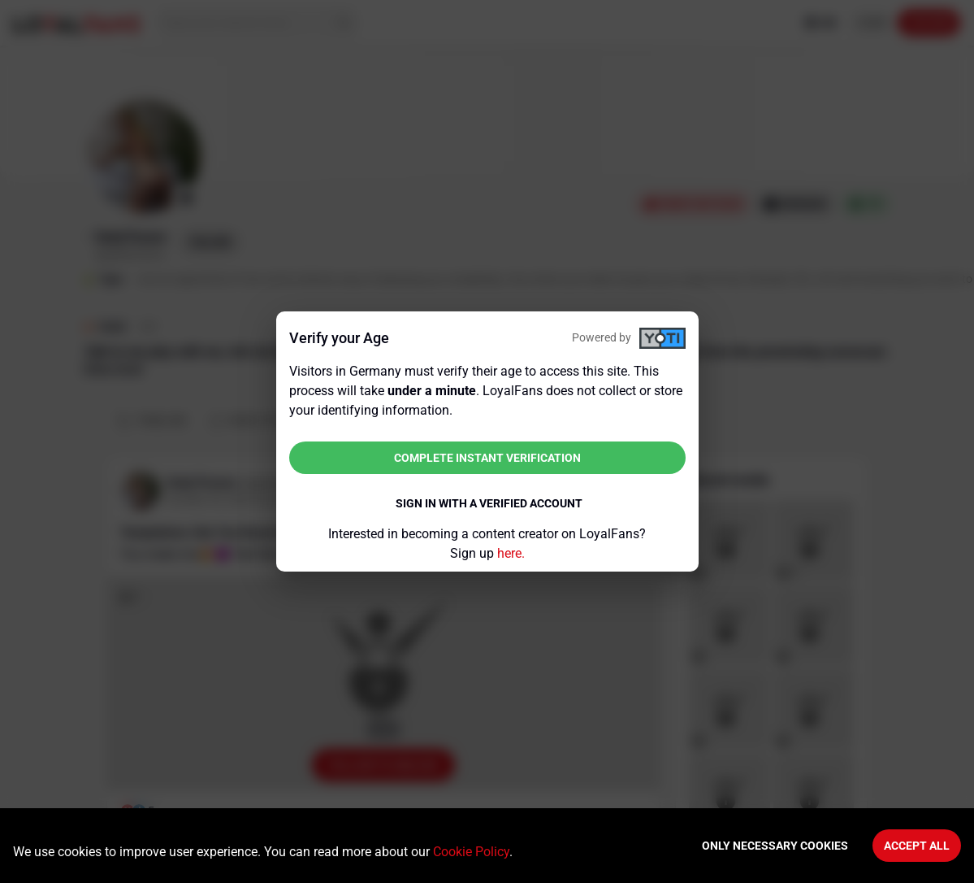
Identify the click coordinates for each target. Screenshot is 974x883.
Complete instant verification (487, 457)
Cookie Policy (471, 851)
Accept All (917, 845)
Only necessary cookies (775, 845)
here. (511, 553)
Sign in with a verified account (489, 503)
